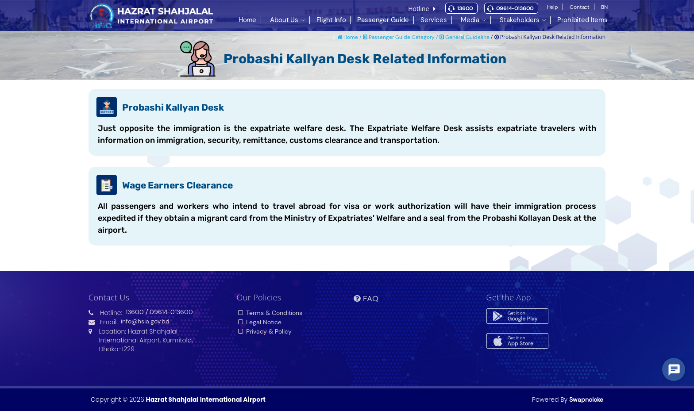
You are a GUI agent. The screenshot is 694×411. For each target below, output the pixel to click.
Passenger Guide (383, 19)
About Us (284, 19)
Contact (580, 7)
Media (470, 19)
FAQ (366, 299)
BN (604, 7)
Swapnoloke (586, 399)
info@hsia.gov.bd (145, 321)
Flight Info (331, 19)
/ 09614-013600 (169, 312)
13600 (465, 8)
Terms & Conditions (270, 313)
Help (553, 7)
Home (247, 19)
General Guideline (465, 37)
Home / (350, 37)
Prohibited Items (582, 19)
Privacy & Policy (264, 331)
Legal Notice (259, 322)
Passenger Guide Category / (401, 37)
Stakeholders (519, 19)
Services (433, 19)
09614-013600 (514, 8)
